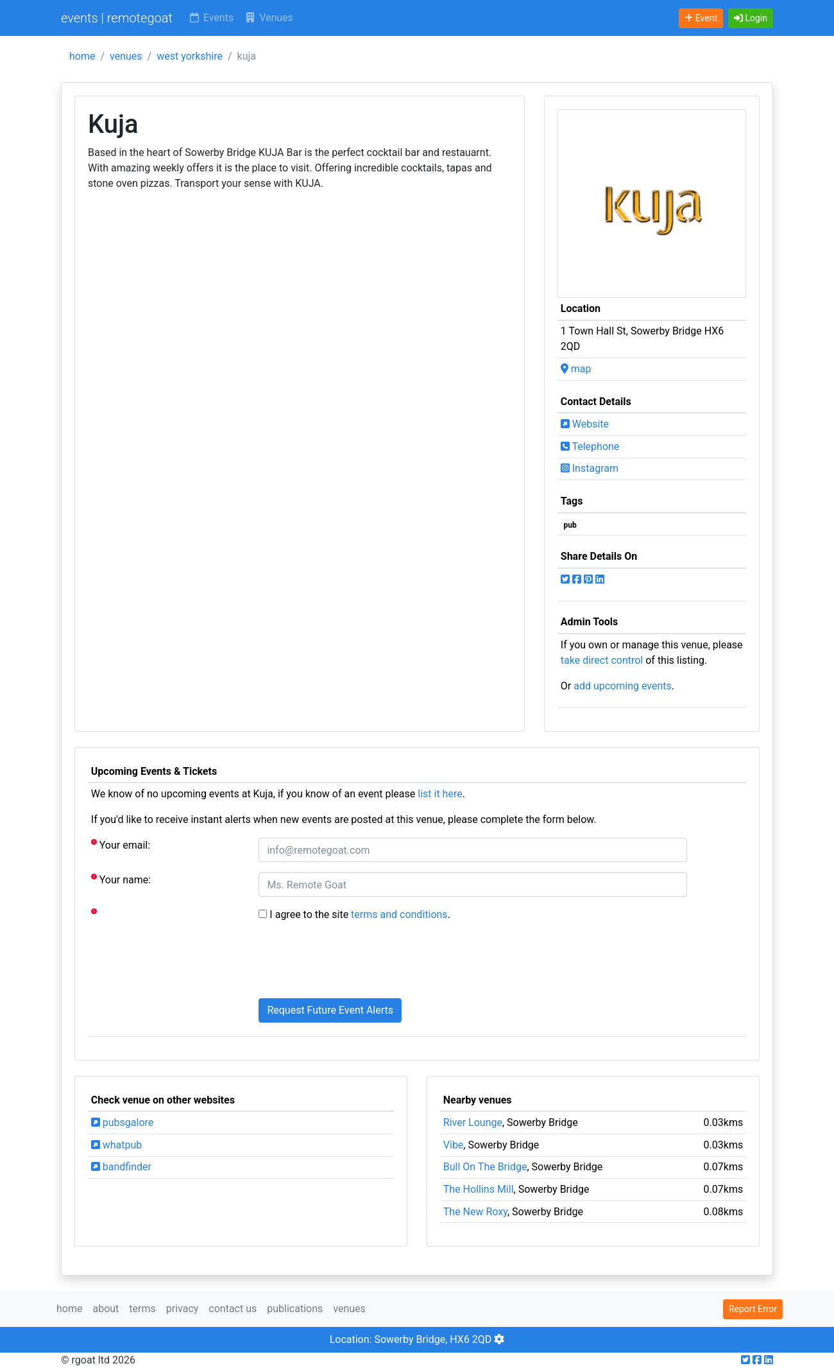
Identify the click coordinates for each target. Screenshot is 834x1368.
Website (585, 424)
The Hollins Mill (478, 1189)
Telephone (590, 446)
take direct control (602, 660)
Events (211, 18)
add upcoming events (623, 686)
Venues (268, 18)
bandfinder (121, 1167)
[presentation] (356, 963)
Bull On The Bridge (485, 1167)
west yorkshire (190, 56)
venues (126, 56)
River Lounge (472, 1122)
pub (570, 525)
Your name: (121, 879)
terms (142, 1309)
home (82, 56)
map (576, 369)
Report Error (753, 1309)
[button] (750, 18)
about (105, 1309)
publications (295, 1309)
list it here (440, 794)
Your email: (120, 844)
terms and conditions (399, 914)
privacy (182, 1309)
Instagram (589, 468)
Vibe (453, 1145)
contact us (232, 1309)
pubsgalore (122, 1122)
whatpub (116, 1145)
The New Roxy (475, 1212)
